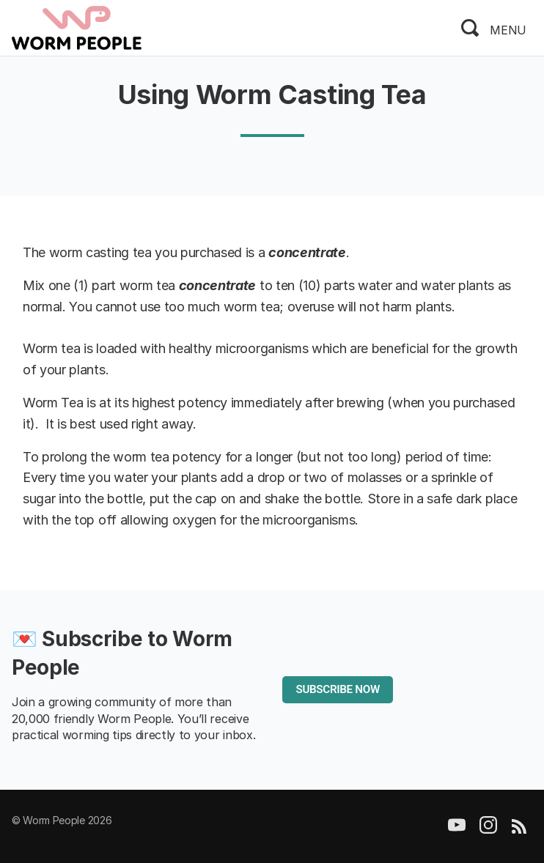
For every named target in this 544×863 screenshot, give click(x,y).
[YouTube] (457, 829)
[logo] (76, 26)
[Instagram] (488, 829)
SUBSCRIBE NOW (337, 689)
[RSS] (519, 829)
